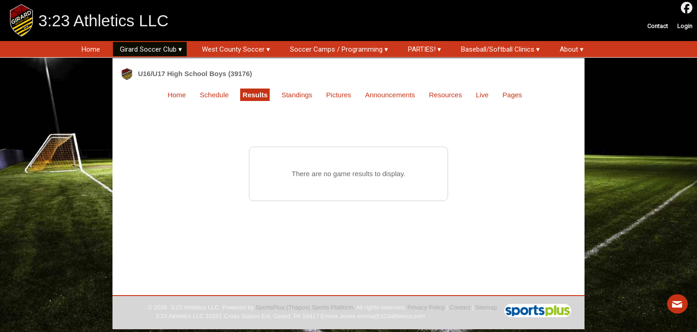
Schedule (214, 95)
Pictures (338, 95)
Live (482, 95)
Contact (459, 307)
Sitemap (486, 307)
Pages (512, 95)
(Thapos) (298, 307)
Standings (297, 95)
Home (176, 95)
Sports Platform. (333, 307)
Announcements (390, 95)
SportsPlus (269, 307)
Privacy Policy (426, 307)
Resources (445, 95)
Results (254, 95)
